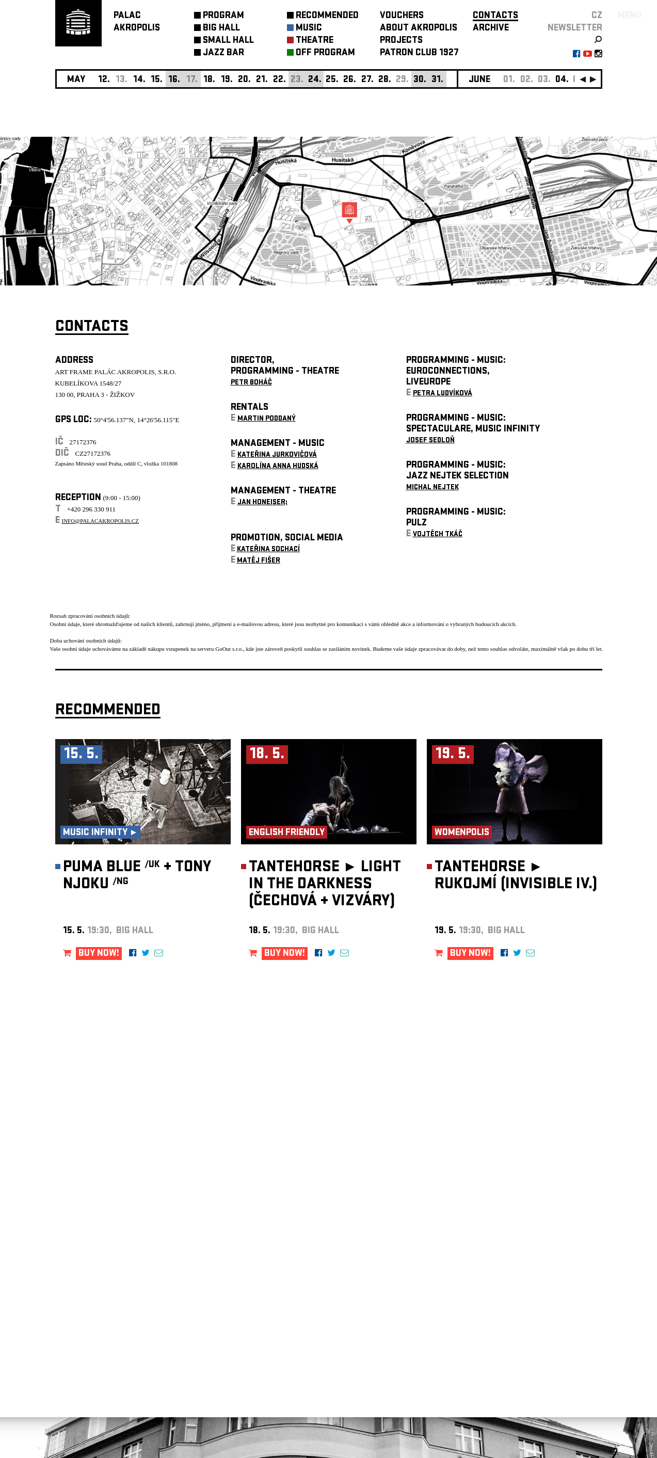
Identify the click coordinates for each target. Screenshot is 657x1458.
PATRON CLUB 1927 (419, 53)
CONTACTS (495, 16)
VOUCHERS (402, 16)
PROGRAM (223, 16)
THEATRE (314, 41)
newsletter (575, 29)
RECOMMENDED (327, 16)
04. (562, 80)
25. (332, 80)
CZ (596, 16)
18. (209, 80)
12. (104, 80)
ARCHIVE (491, 29)
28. (384, 80)
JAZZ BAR (223, 53)
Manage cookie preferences (95, 1318)
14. (139, 80)
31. (437, 80)
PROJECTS (401, 41)
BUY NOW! (98, 954)
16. (174, 80)
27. (367, 80)
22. (279, 80)
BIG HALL (221, 29)
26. (349, 80)
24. (315, 80)
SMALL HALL (228, 41)
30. (419, 80)
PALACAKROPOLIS (137, 22)
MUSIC (309, 29)
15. (157, 80)
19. (227, 80)
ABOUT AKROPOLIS (418, 29)
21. (262, 80)
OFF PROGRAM (325, 53)
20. (244, 80)
